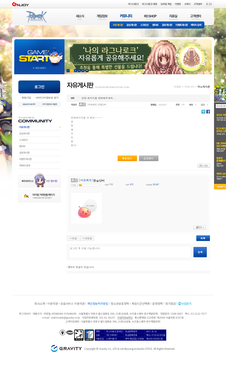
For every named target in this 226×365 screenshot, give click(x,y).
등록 (200, 252)
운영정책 (157, 303)
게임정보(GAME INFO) (102, 17)
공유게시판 (167, 25)
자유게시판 (117, 25)
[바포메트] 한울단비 (96, 104)
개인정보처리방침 (97, 303)
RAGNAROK (36, 17)
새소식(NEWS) (80, 17)
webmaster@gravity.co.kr (65, 317)
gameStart (39, 53)
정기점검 (170, 303)
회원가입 (26, 97)
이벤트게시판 (182, 25)
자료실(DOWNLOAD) (173, 17)
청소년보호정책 (120, 303)
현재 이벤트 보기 (87, 70)
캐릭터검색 (39, 165)
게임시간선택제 (140, 303)
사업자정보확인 (125, 317)
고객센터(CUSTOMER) (196, 17)
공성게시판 (132, 25)
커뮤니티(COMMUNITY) (126, 17)
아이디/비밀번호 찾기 (47, 97)
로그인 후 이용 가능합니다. (130, 252)
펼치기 (199, 227)
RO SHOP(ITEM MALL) (150, 17)
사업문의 (186, 303)
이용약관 (52, 303)
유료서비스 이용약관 (72, 303)
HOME (177, 86)
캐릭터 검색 (197, 25)
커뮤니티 (189, 86)
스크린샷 (145, 25)
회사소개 (39, 303)
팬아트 (155, 25)
